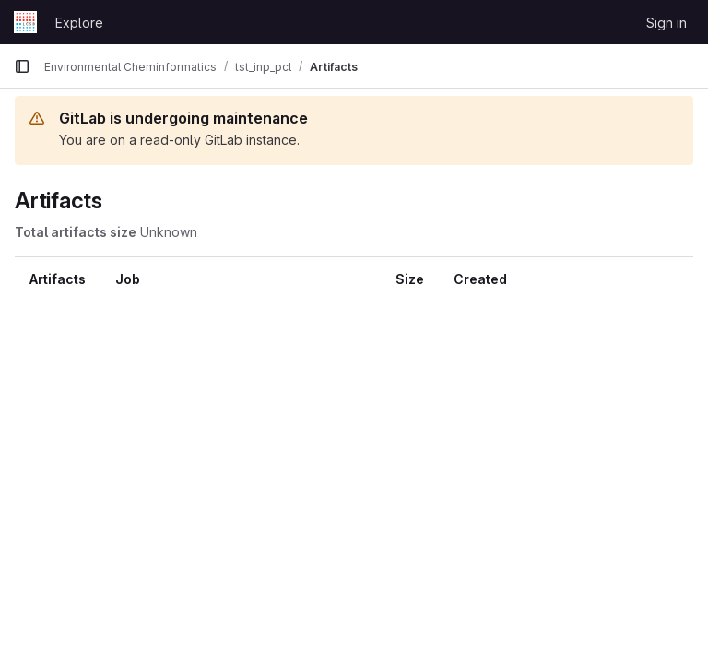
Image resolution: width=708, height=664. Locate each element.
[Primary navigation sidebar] (22, 66)
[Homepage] (25, 22)
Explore (79, 22)
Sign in (666, 22)
